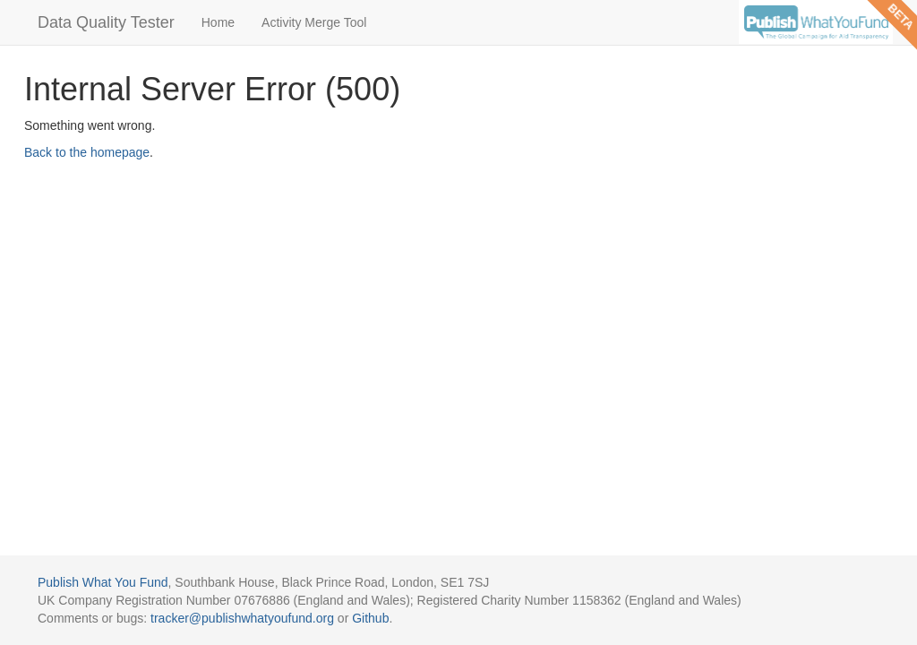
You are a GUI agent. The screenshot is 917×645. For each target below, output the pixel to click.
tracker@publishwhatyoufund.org (242, 618)
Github (370, 618)
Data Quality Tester (106, 22)
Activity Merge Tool (313, 22)
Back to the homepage (87, 152)
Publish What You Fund (103, 582)
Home (218, 22)
